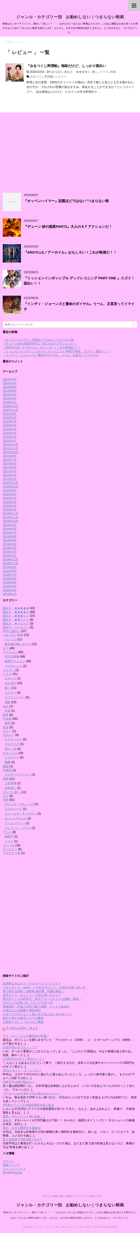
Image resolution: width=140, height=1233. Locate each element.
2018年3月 (10, 590)
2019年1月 (10, 555)
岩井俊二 (10, 787)
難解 (7, 762)
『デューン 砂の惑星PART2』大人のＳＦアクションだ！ (68, 227)
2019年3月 (10, 548)
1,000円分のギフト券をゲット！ (24, 1059)
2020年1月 (10, 509)
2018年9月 (10, 567)
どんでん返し (11, 792)
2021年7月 (10, 459)
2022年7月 (10, 421)
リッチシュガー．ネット (22, 1028)
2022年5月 (10, 425)
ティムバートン (15, 823)
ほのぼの (57, 71)
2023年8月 (10, 387)
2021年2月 (10, 479)
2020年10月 (10, 486)
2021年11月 (10, 448)
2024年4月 (10, 379)
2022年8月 (10, 417)
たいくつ (10, 639)
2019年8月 (10, 528)
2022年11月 (10, 410)
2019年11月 (10, 517)
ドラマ (104, 71)
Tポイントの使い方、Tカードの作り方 (28, 1002)
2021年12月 (10, 444)
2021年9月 (10, 456)
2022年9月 (10, 413)
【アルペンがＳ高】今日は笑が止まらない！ (32, 1093)
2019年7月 (10, 532)
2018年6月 (10, 578)
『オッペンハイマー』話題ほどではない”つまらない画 (66, 201)
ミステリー (12, 757)
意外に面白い (11, 631)
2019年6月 (10, 536)
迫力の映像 (12, 656)
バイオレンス (13, 666)
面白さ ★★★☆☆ (16, 615)
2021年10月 (10, 452)
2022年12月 (10, 406)
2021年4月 (10, 471)
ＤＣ (6, 795)
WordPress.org (12, 1172)
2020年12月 (10, 482)
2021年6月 (10, 463)
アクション (10, 652)
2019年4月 (10, 544)
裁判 (7, 723)
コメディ (8, 670)
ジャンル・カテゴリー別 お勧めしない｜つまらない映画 (70, 17)
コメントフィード (14, 1168)
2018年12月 (10, 559)
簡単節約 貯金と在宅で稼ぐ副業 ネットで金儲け (36, 1006)
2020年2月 (10, 505)
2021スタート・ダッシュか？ (22, 1070)
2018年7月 (10, 574)
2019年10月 (10, 521)
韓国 (6, 766)
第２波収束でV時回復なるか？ (23, 1139)
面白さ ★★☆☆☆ (16, 619)
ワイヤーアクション (18, 774)
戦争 (6, 714)
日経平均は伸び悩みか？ (19, 1082)
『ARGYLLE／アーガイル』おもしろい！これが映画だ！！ (70, 252)
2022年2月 (10, 436)
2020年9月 (10, 490)
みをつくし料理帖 (42, 76)
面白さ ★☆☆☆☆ (16, 623)
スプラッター (13, 739)
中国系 (7, 770)
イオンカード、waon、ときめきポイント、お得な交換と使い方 (44, 987)
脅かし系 (10, 748)
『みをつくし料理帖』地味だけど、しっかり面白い (66, 66)
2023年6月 (10, 390)
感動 (7, 702)
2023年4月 (10, 398)
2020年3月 (10, 502)
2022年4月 (10, 429)
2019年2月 (10, 551)
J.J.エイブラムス (16, 818)
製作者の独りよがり (18, 644)
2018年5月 (10, 582)
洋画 (6, 799)
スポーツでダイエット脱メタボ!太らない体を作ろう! (37, 1014)
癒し (95, 71)
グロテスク (12, 744)
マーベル (8, 845)
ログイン (8, 1161)
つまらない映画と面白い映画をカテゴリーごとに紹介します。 (72, 1196)
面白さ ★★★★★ (16, 608)
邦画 (113, 71)
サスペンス (10, 753)
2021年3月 (10, 475)
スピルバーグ (13, 808)
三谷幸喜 (10, 783)
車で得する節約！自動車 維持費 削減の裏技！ (34, 991)
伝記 (6, 706)
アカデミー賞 (11, 853)
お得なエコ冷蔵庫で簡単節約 (22, 1010)
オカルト (8, 735)
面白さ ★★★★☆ (77, 71)
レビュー (61, 76)
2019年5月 (10, 540)
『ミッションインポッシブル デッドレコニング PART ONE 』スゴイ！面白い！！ (56, 351)
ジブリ (9, 841)
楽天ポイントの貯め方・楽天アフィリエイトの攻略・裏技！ (42, 998)
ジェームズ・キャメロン (21, 813)
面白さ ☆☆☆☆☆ (16, 627)
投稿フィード (11, 1165)
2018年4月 (10, 586)
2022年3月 (10, 433)
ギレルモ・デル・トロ (19, 804)
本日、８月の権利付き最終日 (22, 1128)
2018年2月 (10, 594)
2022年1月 (10, 440)
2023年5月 (10, 394)
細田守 (9, 836)
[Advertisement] (70, 152)
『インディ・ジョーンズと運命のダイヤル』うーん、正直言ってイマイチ (51, 355)
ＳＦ (6, 648)
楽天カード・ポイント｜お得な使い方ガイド (32, 995)
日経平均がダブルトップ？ (20, 1047)
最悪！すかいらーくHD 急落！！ (24, 1116)
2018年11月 (10, 563)
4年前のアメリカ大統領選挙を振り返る (28, 1105)
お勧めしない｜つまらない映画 (23, 1021)
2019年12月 (10, 513)
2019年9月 (10, 525)
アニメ (7, 832)
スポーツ (10, 678)
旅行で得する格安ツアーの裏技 (23, 1018)
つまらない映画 (13, 634)
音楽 (7, 710)
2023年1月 (10, 402)
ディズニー (10, 849)
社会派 (7, 718)
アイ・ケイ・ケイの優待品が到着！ (26, 1036)
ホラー (7, 731)
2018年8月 (10, 571)
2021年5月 (10, 467)
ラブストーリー (15, 697)
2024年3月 (10, 383)
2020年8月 (10, 494)
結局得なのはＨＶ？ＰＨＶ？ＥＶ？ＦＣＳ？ (32, 983)
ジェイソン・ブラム (18, 827)
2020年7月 (10, 498)
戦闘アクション (15, 661)
